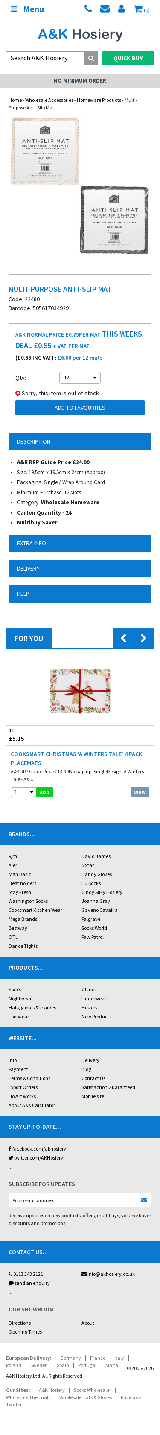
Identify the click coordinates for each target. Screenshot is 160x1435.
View (140, 792)
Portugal (87, 1365)
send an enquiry (29, 1283)
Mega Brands (23, 919)
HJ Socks (91, 883)
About (87, 1323)
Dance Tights (23, 946)
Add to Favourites (80, 407)
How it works (22, 1096)
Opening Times (25, 1331)
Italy (119, 1358)
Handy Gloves (96, 874)
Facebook (131, 1397)
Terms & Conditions (29, 1078)
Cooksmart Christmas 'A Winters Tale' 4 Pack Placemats (76, 758)
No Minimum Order (80, 80)
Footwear (19, 1016)
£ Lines (88, 989)
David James (96, 856)
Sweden (39, 1365)
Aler (13, 865)
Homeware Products (99, 100)
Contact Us (93, 1078)
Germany (70, 1358)
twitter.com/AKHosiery (36, 1157)
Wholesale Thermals (28, 1397)
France (97, 1358)
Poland (13, 1365)
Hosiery (89, 1007)
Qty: (20, 378)
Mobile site (92, 1096)
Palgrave (90, 919)
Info (13, 1060)
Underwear (93, 998)
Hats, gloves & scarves (32, 1007)
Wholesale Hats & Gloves (85, 1397)
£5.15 (43, 735)
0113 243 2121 (26, 1274)
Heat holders (22, 883)
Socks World (94, 928)
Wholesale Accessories (49, 100)
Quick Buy (128, 58)
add (44, 792)
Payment (18, 1069)
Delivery (90, 1060)
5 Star (87, 865)
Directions (20, 1323)
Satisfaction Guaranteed (108, 1087)
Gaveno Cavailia (99, 910)
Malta (111, 1365)
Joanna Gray (95, 901)
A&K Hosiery (52, 1390)
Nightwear (20, 998)
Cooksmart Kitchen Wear (35, 910)
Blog (86, 1069)
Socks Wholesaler (92, 1390)
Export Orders (23, 1087)
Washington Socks (28, 901)
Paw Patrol (92, 937)
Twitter (14, 1404)
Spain (63, 1365)
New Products (96, 1016)
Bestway (18, 928)
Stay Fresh (20, 892)
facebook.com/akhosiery (37, 1148)
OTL (13, 937)
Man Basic (20, 874)
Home (15, 100)
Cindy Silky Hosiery (101, 892)
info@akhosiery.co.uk (108, 1274)
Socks (15, 989)
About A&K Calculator (32, 1105)
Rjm (13, 856)
